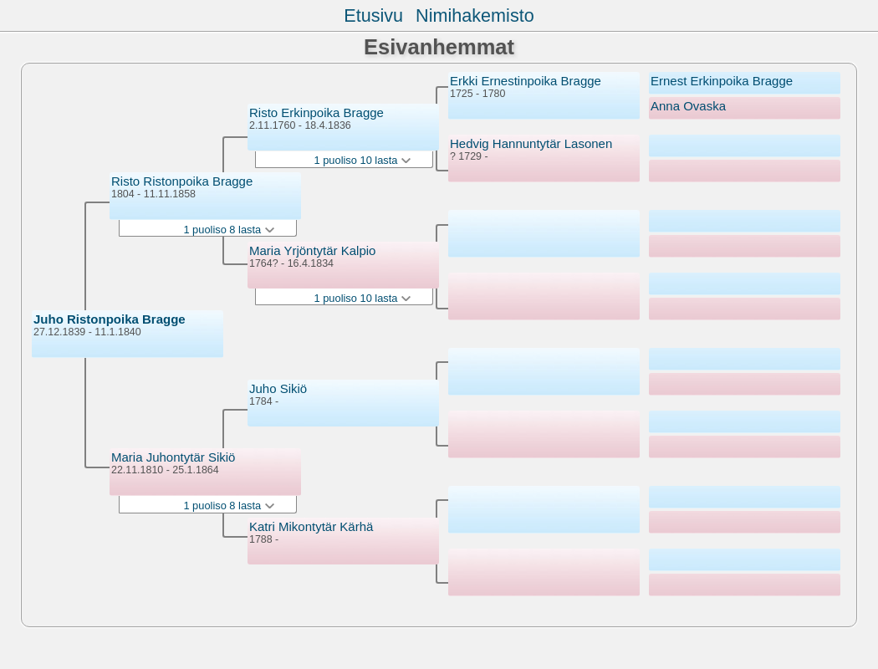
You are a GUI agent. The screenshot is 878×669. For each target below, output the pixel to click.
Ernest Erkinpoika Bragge (722, 81)
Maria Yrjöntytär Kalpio (312, 250)
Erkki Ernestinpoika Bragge (525, 81)
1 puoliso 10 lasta (362, 160)
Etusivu (373, 15)
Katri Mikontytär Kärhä (311, 526)
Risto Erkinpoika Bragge (316, 112)
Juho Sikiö (278, 388)
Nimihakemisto (475, 15)
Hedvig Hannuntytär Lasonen (531, 143)
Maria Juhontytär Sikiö (173, 457)
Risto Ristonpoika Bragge (182, 181)
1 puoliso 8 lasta (228, 229)
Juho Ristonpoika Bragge (109, 319)
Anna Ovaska (688, 106)
